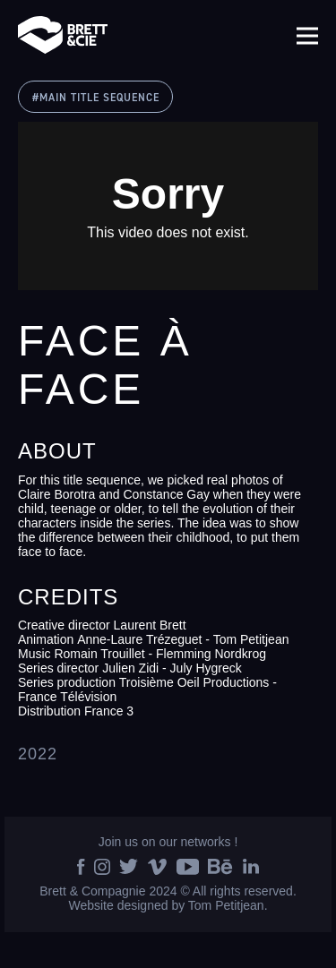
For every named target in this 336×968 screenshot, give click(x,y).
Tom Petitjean (226, 905)
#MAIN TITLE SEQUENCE (95, 98)
